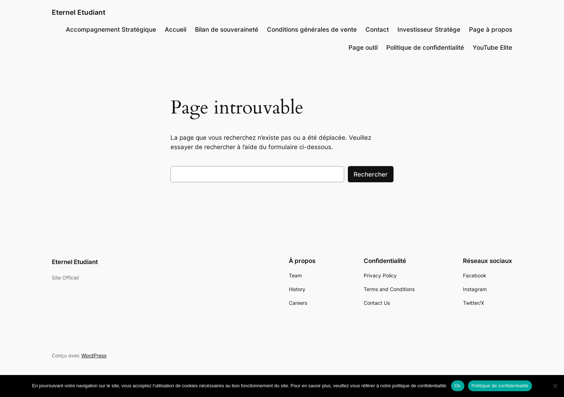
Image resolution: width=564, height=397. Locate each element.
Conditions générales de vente (312, 29)
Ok (458, 385)
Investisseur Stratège (428, 29)
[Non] (555, 385)
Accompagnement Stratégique (111, 29)
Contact (377, 29)
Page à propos (490, 29)
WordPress (93, 355)
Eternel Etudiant (78, 12)
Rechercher (371, 174)
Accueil (175, 29)
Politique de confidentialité (425, 47)
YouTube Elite (492, 47)
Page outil (363, 47)
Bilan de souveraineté (226, 29)
